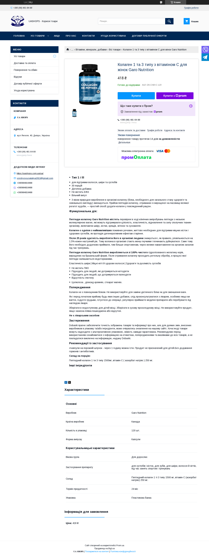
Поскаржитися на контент (97, 551)
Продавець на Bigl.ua (104, 548)
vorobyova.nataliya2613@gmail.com (35, 178)
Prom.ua (120, 545)
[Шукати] (169, 21)
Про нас (71, 36)
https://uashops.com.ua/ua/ (30, 173)
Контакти (88, 36)
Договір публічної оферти (149, 36)
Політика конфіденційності (123, 551)
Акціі (57, 36)
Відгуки (18, 76)
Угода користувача (113, 36)
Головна (19, 36)
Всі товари (114, 49)
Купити (136, 95)
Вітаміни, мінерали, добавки (91, 49)
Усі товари (37, 36)
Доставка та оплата (25, 63)
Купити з (174, 95)
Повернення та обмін (25, 70)
